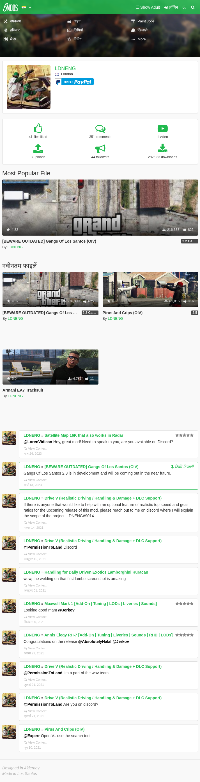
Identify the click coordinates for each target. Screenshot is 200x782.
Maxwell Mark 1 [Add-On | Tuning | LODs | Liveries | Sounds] (101, 603)
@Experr (32, 735)
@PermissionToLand (43, 547)
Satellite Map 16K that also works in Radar (84, 435)
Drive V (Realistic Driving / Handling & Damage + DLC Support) (103, 498)
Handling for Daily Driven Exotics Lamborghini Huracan (96, 572)
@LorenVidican (38, 442)
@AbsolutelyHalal (95, 641)
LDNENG (65, 68)
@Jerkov (66, 610)
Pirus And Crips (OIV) (65, 729)
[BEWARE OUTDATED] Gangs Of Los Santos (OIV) (92, 466)
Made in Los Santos (19, 773)
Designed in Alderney (21, 768)
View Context (35, 448)
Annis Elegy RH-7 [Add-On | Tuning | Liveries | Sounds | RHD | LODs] (108, 635)
